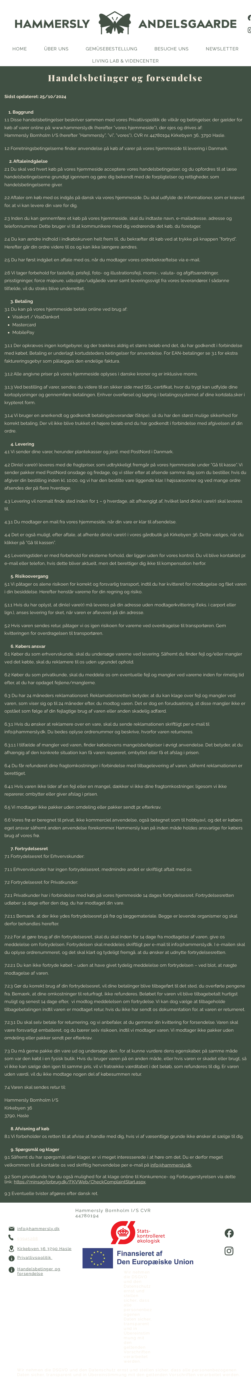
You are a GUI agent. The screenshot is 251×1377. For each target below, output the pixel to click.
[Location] (11, 1249)
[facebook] (228, 1232)
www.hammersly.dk (72, 127)
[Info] (11, 1258)
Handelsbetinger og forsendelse (39, 1271)
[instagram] (228, 1250)
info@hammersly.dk (24, 731)
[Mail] (11, 1229)
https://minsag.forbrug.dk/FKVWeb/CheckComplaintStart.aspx (80, 1181)
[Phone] (11, 1237)
